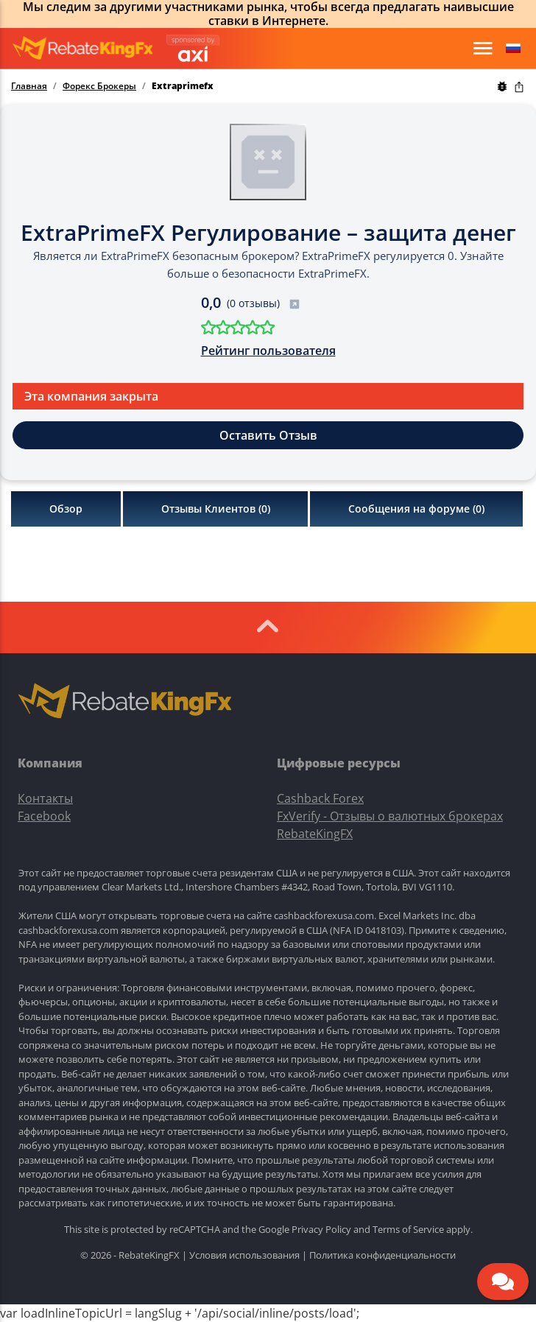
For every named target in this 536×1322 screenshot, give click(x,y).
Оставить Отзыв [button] (268, 435)
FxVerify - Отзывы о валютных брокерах (390, 816)
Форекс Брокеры (99, 86)
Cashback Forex (320, 798)
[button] (513, 49)
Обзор (65, 509)
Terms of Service (408, 1229)
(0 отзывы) (263, 303)
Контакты (45, 798)
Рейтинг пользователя (268, 350)
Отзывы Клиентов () (215, 509)
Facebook (44, 816)
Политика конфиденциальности (382, 1255)
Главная (29, 86)
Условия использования (244, 1255)
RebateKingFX (315, 834)
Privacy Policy (321, 1229)
